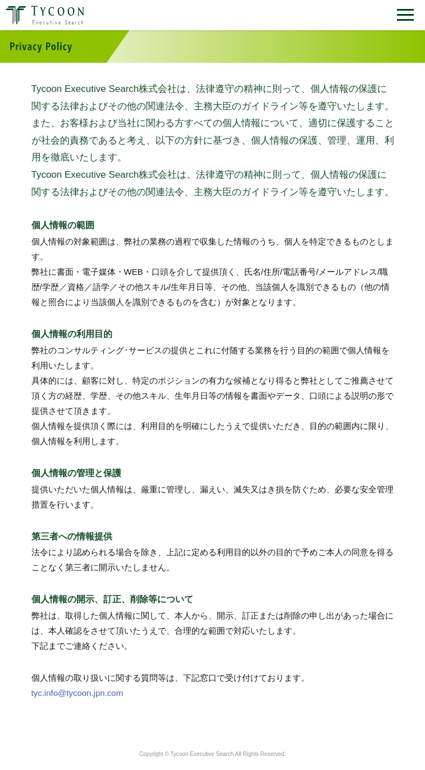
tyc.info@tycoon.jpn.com (77, 693)
